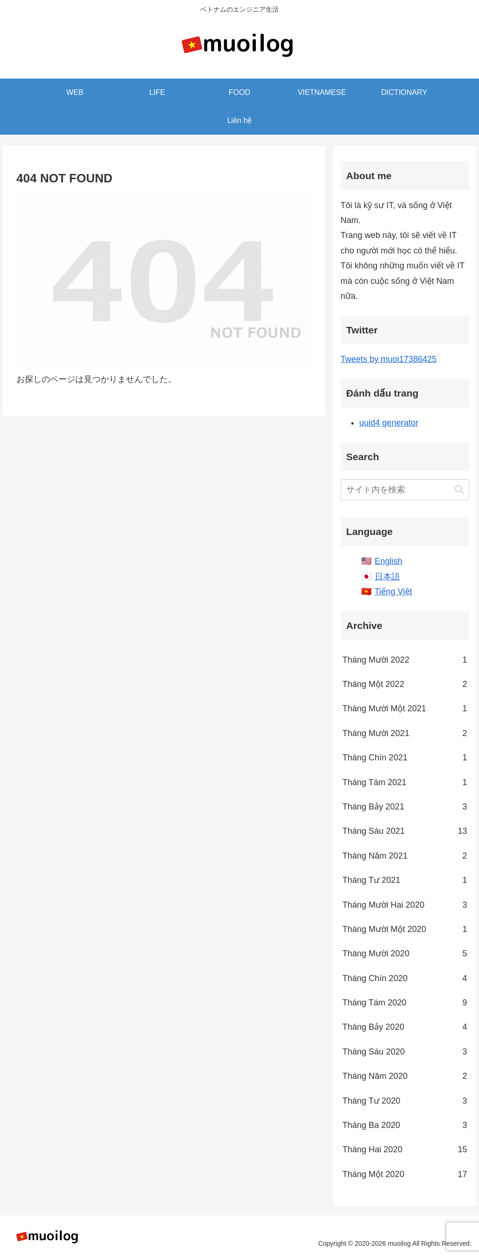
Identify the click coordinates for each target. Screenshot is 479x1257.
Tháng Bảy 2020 (404, 1026)
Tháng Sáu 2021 (404, 831)
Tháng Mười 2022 (404, 659)
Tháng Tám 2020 (404, 1002)
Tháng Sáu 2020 (404, 1051)
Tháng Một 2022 (404, 684)
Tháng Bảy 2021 (404, 806)
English (388, 561)
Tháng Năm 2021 (404, 855)
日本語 (387, 576)
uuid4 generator (388, 422)
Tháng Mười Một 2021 (404, 708)
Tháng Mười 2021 (404, 733)
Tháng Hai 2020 (404, 1149)
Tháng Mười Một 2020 (404, 929)
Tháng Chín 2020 (404, 978)
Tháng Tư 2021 (404, 880)
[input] (405, 489)
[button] (459, 489)
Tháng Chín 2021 (404, 757)
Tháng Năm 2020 (404, 1076)
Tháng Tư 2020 (404, 1100)
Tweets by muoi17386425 (388, 359)
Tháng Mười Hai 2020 (404, 904)
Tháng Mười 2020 (404, 953)
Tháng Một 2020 (404, 1174)
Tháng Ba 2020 (404, 1125)
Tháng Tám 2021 (404, 782)
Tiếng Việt (393, 591)
